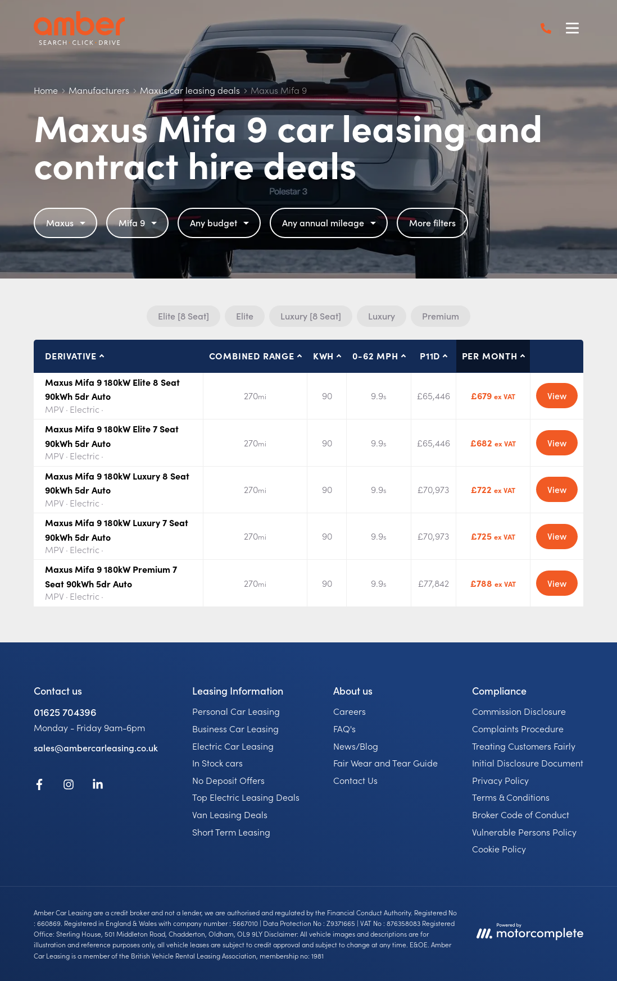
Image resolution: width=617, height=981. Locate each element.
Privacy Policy (500, 780)
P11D (430, 355)
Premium (440, 315)
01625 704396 (65, 712)
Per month (490, 355)
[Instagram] (68, 786)
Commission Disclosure (519, 711)
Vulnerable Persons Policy (524, 831)
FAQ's (344, 728)
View (556, 395)
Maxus (67, 222)
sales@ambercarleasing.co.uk (96, 747)
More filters (432, 222)
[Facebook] (39, 786)
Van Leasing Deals (229, 814)
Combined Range (251, 355)
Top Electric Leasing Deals (246, 797)
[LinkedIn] (97, 786)
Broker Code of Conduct (520, 814)
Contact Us (355, 780)
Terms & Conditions (511, 797)
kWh (323, 355)
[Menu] (572, 28)
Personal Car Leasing (236, 711)
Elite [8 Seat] (183, 315)
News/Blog (355, 746)
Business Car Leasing (235, 728)
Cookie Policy (499, 848)
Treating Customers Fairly (523, 746)
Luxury (381, 315)
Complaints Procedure (518, 728)
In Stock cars (217, 762)
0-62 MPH (375, 355)
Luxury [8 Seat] (310, 315)
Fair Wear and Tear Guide (385, 762)
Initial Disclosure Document (527, 762)
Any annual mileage (330, 222)
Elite (244, 315)
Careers (349, 711)
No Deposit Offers (228, 780)
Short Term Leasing (231, 831)
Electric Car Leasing (233, 746)
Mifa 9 (139, 222)
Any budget (221, 222)
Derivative (71, 355)
